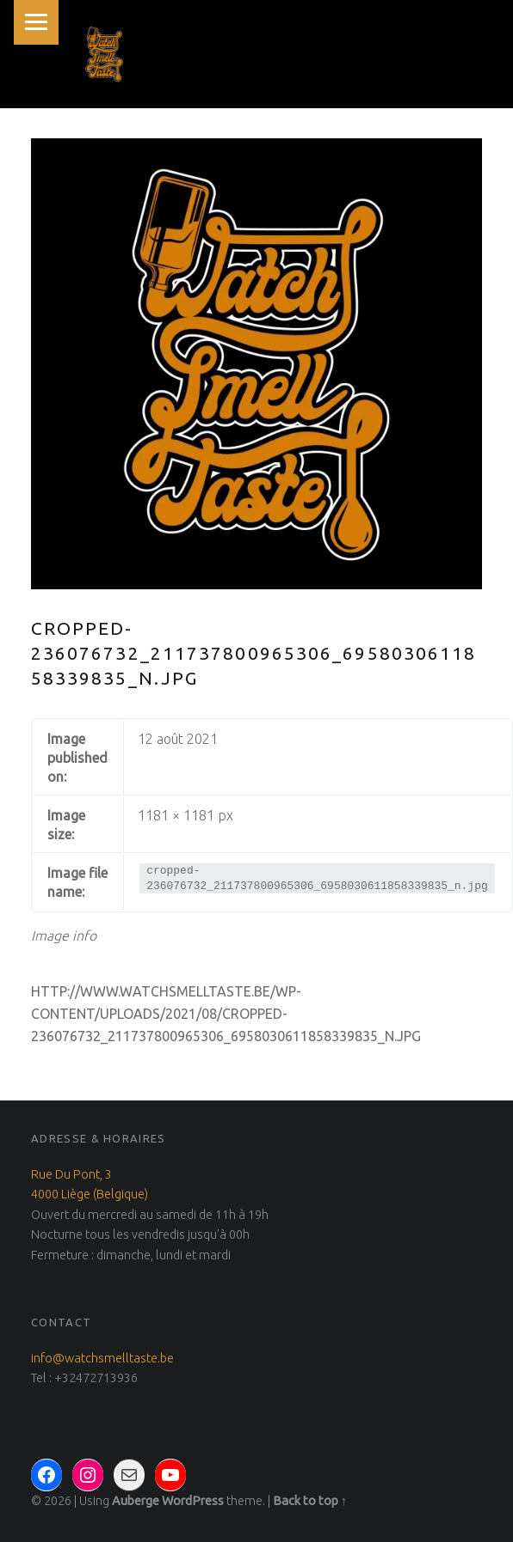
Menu (36, 22)
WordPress (193, 1501)
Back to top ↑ (310, 1501)
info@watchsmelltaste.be (102, 1358)
